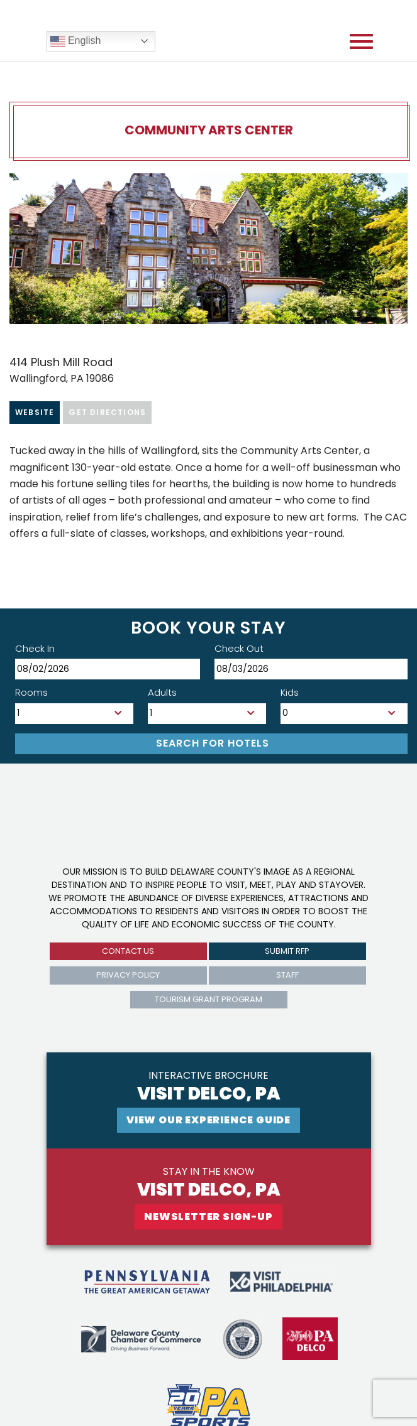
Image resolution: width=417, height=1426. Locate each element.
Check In (35, 648)
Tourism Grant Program (208, 999)
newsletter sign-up (208, 1216)
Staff (287, 975)
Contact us (128, 951)
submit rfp (287, 951)
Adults (162, 692)
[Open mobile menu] (361, 41)
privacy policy (128, 975)
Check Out (239, 648)
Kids (290, 692)
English (75, 41)
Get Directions (107, 412)
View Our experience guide (208, 1120)
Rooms (31, 692)
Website (34, 412)
